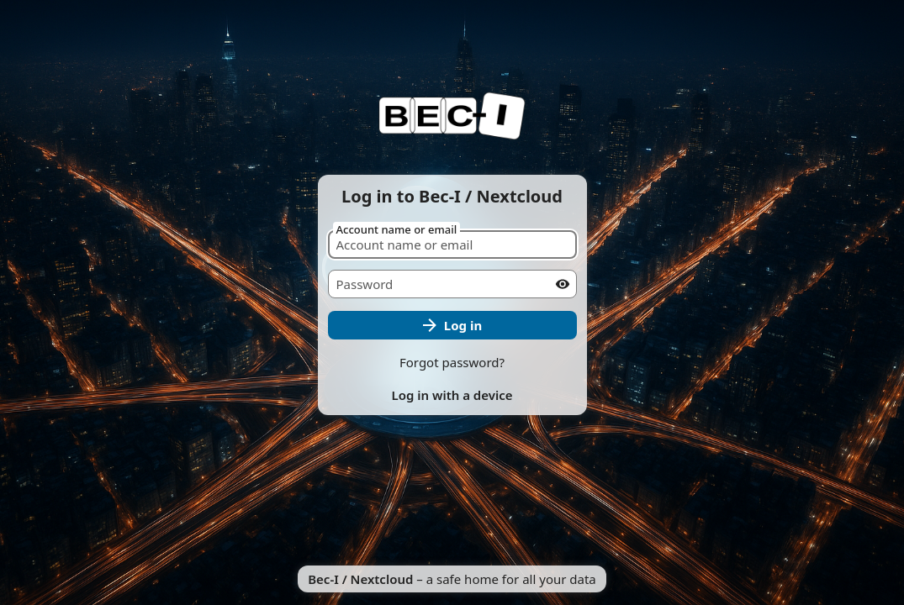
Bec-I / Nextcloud (360, 579)
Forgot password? (452, 362)
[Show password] (562, 284)
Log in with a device (451, 395)
